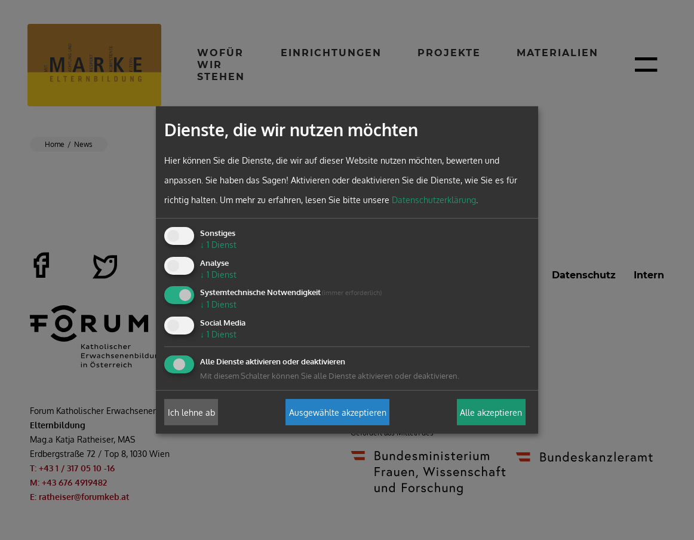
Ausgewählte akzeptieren (337, 412)
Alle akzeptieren (491, 412)
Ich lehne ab (191, 412)
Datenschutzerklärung (434, 200)
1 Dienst (218, 245)
